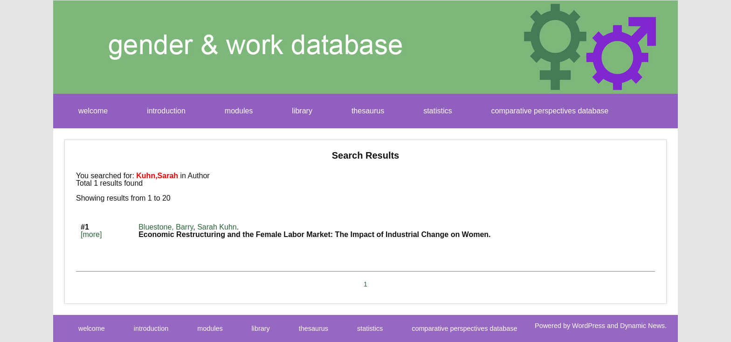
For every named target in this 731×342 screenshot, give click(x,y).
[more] (91, 234)
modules (239, 111)
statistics (437, 111)
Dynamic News (642, 325)
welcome (93, 111)
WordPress (588, 325)
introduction (166, 111)
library (302, 111)
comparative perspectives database (550, 111)
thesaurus (368, 111)
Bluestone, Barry (165, 227)
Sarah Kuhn (217, 227)
